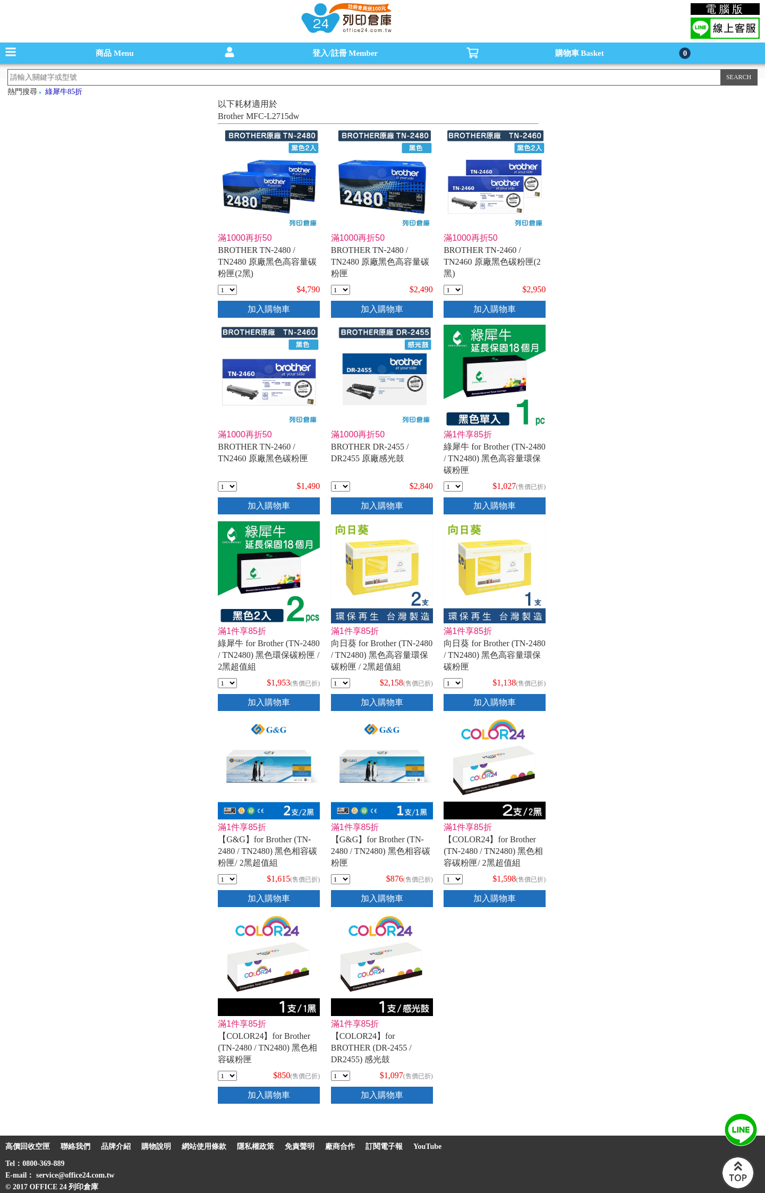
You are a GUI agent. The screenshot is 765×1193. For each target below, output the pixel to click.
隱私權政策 (255, 1146)
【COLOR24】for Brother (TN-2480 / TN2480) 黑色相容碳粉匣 (267, 1047)
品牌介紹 (116, 1146)
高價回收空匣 (27, 1146)
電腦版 (725, 9)
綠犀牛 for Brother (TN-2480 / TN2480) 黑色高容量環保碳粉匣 (495, 458)
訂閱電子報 (384, 1146)
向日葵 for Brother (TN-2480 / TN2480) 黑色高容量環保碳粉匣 (495, 655)
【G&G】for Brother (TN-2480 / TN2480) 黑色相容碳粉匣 (380, 851)
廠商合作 (340, 1146)
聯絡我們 (75, 1146)
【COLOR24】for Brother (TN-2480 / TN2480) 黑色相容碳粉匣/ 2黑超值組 (493, 851)
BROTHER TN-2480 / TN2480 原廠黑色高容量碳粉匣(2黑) (267, 262)
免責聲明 (299, 1146)
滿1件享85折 (468, 434)
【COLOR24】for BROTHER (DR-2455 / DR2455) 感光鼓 (371, 1047)
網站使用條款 (204, 1146)
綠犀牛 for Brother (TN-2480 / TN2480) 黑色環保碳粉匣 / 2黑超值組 (269, 655)
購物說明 (156, 1146)
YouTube (427, 1146)
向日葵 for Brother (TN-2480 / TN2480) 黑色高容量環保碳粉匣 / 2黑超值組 (382, 655)
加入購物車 (269, 309)
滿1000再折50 (244, 237)
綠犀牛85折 (63, 92)
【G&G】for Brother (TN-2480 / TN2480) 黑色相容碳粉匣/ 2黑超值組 (267, 851)
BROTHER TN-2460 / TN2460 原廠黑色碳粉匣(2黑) (492, 262)
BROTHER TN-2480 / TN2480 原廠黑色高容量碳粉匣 (380, 262)
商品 (114, 53)
